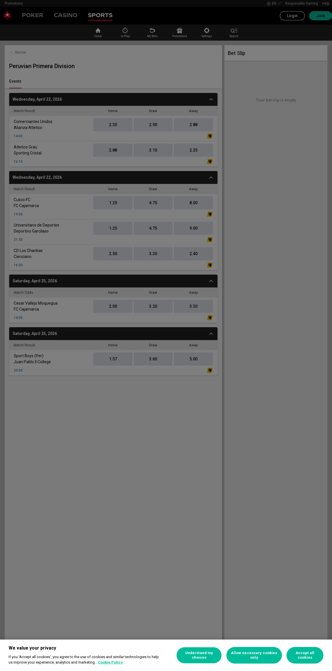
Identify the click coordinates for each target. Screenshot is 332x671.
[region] (166, 655)
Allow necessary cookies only (254, 655)
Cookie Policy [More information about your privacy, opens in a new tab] (110, 662)
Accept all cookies (305, 655)
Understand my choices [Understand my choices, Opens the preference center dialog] (199, 655)
